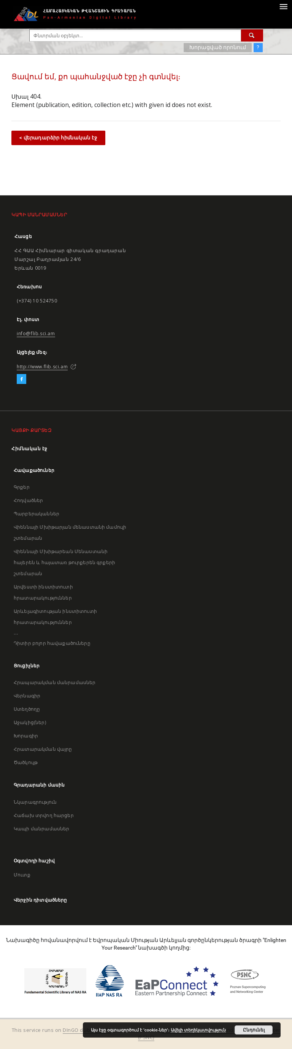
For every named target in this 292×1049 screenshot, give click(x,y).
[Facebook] (21, 379)
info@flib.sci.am (36, 333)
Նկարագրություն (35, 802)
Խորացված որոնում (217, 47)
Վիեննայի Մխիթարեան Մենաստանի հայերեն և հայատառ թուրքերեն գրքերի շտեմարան (64, 562)
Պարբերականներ (36, 513)
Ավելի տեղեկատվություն (198, 1030)
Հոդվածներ (28, 500)
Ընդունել (254, 1030)
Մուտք (22, 875)
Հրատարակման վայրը (43, 749)
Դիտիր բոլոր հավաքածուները (52, 643)
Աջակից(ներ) (30, 722)
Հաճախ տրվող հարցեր (44, 815)
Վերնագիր (27, 695)
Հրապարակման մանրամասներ (54, 682)
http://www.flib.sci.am (42, 366)
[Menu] (283, 6)
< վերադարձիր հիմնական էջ (58, 138)
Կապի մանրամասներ (41, 828)
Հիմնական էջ (29, 448)
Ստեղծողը (27, 709)
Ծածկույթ (26, 762)
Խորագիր (26, 735)
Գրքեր (22, 487)
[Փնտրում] (252, 35)
